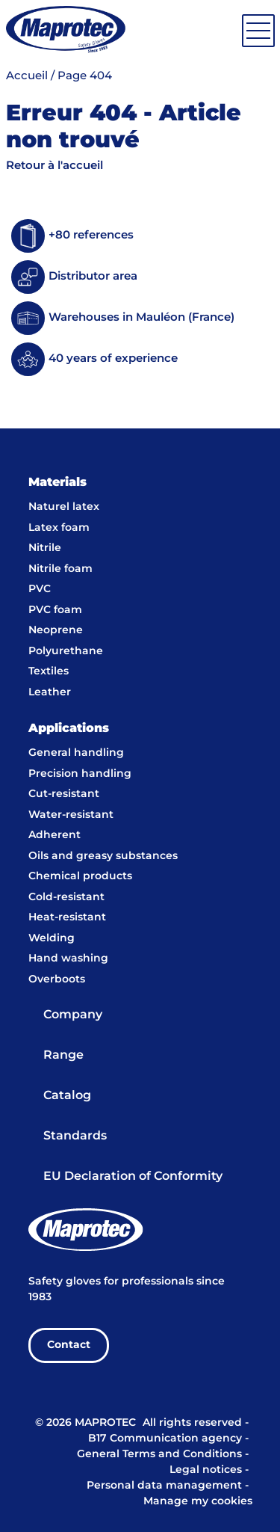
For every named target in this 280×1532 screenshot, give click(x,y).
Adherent (54, 835)
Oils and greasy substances (103, 856)
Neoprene (55, 630)
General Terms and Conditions (159, 1454)
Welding (51, 938)
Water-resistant (70, 815)
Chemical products (80, 876)
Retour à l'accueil (54, 165)
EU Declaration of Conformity (133, 1176)
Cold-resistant (66, 897)
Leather (49, 692)
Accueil (27, 76)
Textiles (48, 671)
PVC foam (55, 610)
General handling (76, 753)
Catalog (67, 1095)
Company (72, 1015)
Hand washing (68, 958)
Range (63, 1055)
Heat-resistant (67, 917)
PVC (39, 589)
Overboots (56, 979)
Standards (75, 1136)
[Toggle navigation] (258, 30)
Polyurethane (65, 651)
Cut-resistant (63, 794)
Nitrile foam (60, 569)
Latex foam (59, 528)
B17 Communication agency (165, 1438)
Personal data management (164, 1485)
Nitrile (44, 548)
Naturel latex (63, 507)
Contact (68, 1345)
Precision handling (79, 774)
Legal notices (205, 1470)
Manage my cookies (197, 1501)
